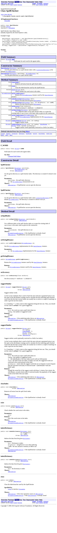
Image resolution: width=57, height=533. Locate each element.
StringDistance (31, 77)
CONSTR (15, 4)
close (13, 90)
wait (2, 142)
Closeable (7, 21)
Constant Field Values (14, 164)
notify (35, 141)
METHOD (20, 4)
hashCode (28, 141)
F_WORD (12, 63)
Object (8, 27)
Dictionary (26, 104)
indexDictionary (17, 104)
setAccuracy (15, 112)
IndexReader (44, 131)
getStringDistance (18, 98)
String (8, 63)
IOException (19, 179)
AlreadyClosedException (15, 243)
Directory (13, 72)
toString (49, 141)
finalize (14, 141)
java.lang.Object (6, 15)
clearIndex (15, 86)
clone (3, 141)
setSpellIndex (16, 116)
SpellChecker (5, 72)
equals (8, 141)
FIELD (11, 4)
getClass (21, 141)
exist (13, 94)
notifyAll (42, 141)
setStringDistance (18, 121)
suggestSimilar (16, 127)
